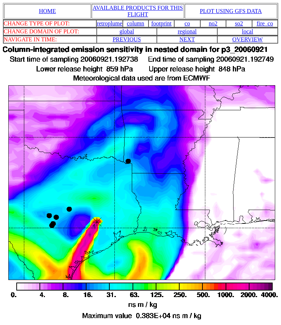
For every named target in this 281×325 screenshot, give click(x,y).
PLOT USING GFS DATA (231, 11)
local (247, 31)
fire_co (265, 23)
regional (187, 31)
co (187, 23)
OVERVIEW (247, 39)
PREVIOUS (127, 39)
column (135, 23)
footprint (161, 23)
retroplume (109, 23)
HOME (47, 11)
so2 (239, 23)
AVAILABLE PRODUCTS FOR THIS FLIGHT (138, 11)
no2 (213, 23)
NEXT (187, 39)
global (126, 31)
